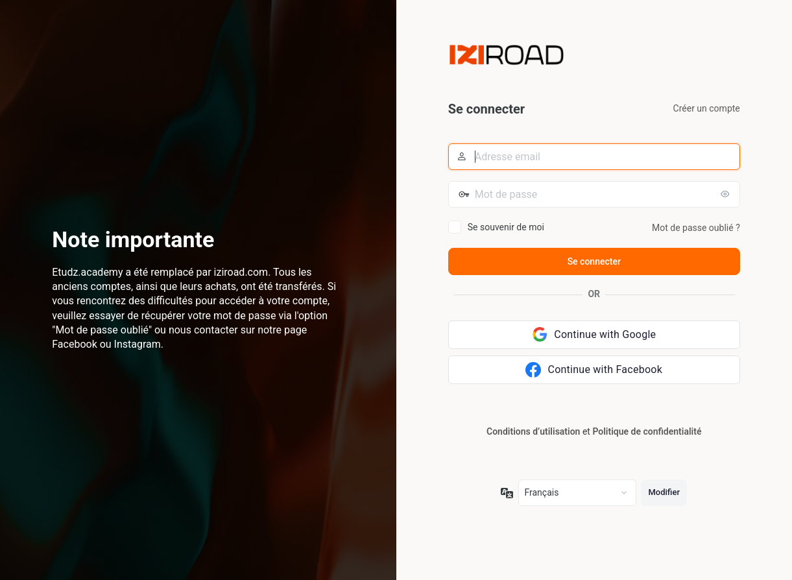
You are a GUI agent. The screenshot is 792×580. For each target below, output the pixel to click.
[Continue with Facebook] (594, 370)
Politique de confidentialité (646, 431)
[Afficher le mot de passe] (727, 194)
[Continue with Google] (594, 334)
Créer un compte (706, 108)
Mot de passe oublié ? (696, 228)
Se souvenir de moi (506, 227)
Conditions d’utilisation (533, 431)
